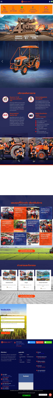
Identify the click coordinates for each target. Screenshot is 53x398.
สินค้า (28, 354)
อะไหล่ (21, 360)
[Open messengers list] (50, 394)
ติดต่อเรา (28, 362)
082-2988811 (6, 377)
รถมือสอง (29, 360)
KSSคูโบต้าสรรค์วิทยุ (22, 11)
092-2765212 (42, 371)
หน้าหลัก (21, 354)
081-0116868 (5, 11)
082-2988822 (42, 362)
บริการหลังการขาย (30, 356)
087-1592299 (6, 386)
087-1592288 (13, 11)
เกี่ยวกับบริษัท (22, 362)
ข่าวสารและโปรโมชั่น (22, 357)
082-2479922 (42, 358)
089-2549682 (42, 367)
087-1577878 (6, 382)
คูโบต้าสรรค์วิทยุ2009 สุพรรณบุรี (33, 11)
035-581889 (19, 346)
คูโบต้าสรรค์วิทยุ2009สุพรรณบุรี (46, 11)
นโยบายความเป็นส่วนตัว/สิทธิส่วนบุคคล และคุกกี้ (26, 392)
